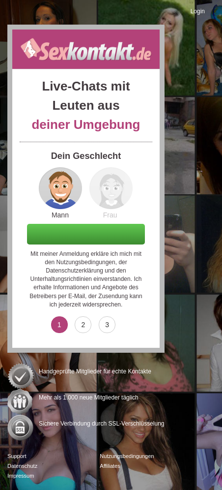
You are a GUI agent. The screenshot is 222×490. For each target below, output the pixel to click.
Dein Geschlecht (86, 156)
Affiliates (110, 466)
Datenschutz (22, 466)
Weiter (86, 234)
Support (17, 456)
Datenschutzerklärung (74, 270)
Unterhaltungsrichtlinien (61, 279)
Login (198, 11)
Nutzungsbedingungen (85, 262)
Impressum (20, 476)
